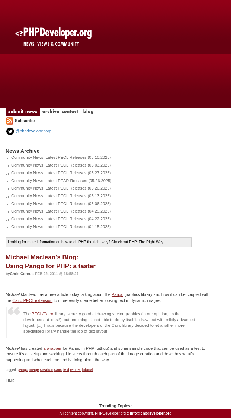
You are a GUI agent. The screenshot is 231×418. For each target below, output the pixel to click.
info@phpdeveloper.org (150, 413)
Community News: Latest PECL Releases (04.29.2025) (61, 211)
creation (47, 370)
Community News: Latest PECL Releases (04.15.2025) (61, 226)
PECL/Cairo (42, 314)
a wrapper (53, 348)
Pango (117, 294)
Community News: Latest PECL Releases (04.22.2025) (61, 219)
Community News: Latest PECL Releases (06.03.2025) (61, 165)
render (75, 370)
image (34, 370)
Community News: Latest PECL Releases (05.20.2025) (61, 188)
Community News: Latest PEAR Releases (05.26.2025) (61, 180)
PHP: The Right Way (146, 242)
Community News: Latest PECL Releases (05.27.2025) (61, 173)
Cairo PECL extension (32, 300)
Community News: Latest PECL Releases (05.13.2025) (61, 196)
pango (23, 370)
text (66, 370)
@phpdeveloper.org (28, 131)
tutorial (87, 370)
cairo (58, 370)
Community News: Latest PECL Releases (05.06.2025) (61, 203)
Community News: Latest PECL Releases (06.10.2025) (61, 157)
